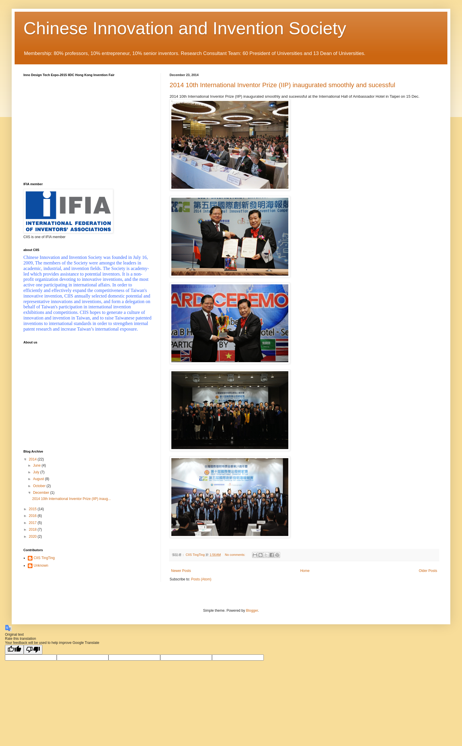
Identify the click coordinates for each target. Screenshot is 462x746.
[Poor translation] (33, 649)
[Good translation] (14, 649)
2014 (33, 459)
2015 (33, 509)
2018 (33, 529)
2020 (33, 536)
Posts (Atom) (201, 579)
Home (305, 571)
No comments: (235, 554)
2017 (33, 523)
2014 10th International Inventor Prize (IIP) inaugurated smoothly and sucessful (282, 85)
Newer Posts (181, 571)
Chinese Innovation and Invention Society (184, 28)
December (41, 493)
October (39, 486)
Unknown (41, 565)
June (37, 465)
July (36, 472)
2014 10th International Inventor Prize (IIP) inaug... (71, 499)
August (39, 479)
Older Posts (428, 571)
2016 (33, 516)
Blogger (252, 611)
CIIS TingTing (44, 558)
